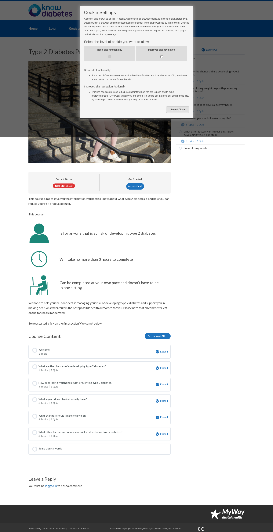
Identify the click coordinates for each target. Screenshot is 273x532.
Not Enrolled (64, 185)
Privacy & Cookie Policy (55, 525)
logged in (51, 483)
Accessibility (34, 525)
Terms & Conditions (79, 525)
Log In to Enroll (135, 186)
